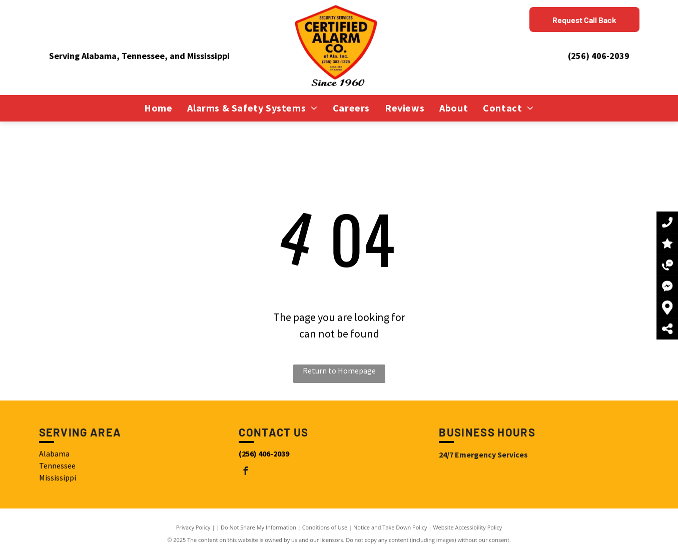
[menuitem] (158, 108)
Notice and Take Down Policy (390, 527)
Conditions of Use (325, 527)
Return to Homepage (339, 371)
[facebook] (245, 472)
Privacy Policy (193, 527)
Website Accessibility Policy (467, 527)
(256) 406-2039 (598, 56)
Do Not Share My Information (258, 527)
